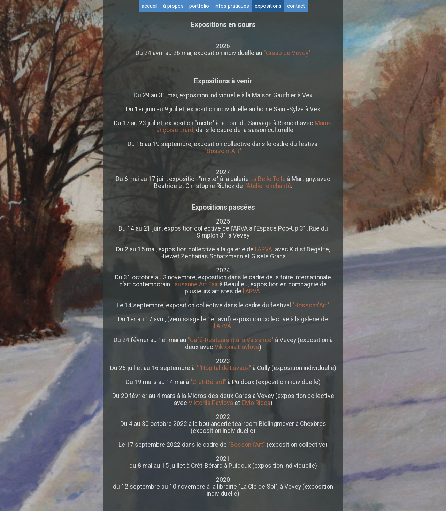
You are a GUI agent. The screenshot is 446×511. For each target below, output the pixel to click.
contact (296, 6)
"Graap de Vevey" (287, 53)
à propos (173, 6)
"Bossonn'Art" (223, 151)
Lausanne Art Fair (195, 284)
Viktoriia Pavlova (237, 347)
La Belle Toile (267, 178)
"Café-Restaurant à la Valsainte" (231, 340)
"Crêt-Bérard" (208, 381)
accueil (149, 6)
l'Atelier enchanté (267, 185)
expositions (268, 6)
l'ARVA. (264, 249)
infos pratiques (232, 6)
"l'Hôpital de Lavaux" (223, 368)
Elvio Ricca (255, 402)
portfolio (199, 6)
